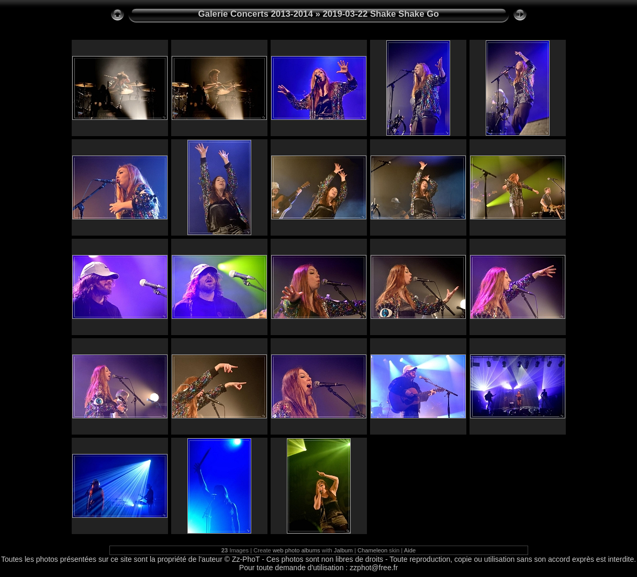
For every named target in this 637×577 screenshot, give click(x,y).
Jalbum (343, 550)
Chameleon (372, 550)
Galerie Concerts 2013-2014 (255, 14)
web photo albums (296, 550)
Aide (410, 550)
